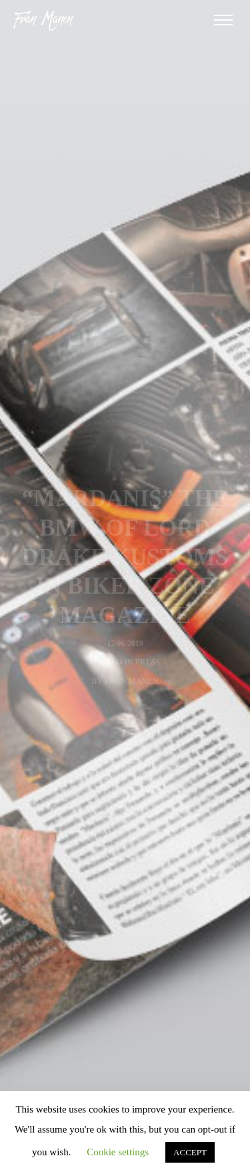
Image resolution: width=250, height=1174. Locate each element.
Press (147, 661)
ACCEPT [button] (190, 1152)
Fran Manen (131, 681)
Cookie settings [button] (118, 1152)
